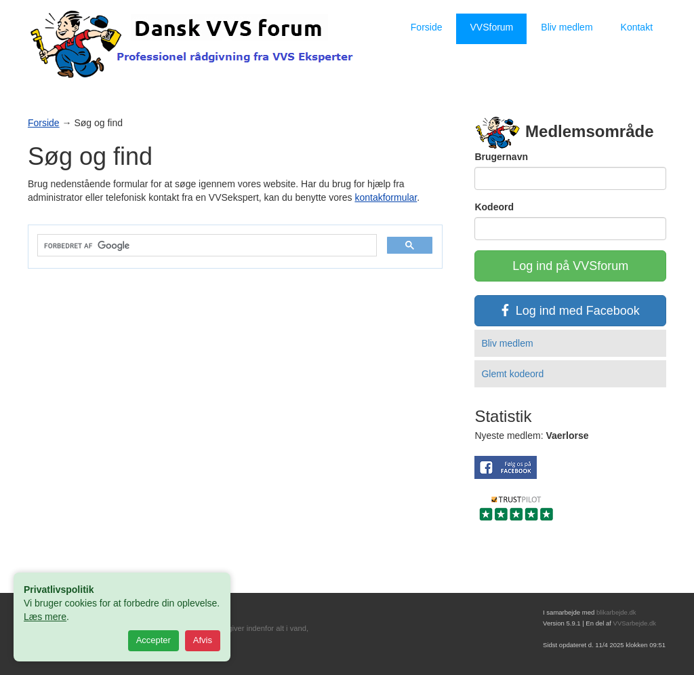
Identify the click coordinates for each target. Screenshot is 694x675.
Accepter (153, 640)
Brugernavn (501, 156)
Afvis (202, 640)
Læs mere (45, 616)
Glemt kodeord (512, 373)
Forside (427, 27)
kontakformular (385, 197)
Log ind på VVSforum (570, 266)
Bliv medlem (566, 27)
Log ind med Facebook (571, 310)
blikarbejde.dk (616, 612)
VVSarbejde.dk (634, 623)
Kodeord (494, 206)
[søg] (205, 246)
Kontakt (637, 27)
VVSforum (491, 27)
